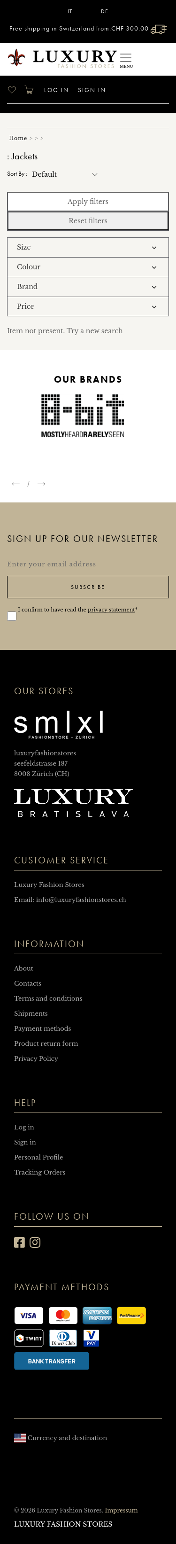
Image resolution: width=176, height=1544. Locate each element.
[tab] (88, 247)
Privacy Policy (36, 1059)
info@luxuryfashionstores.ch (81, 900)
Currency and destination (60, 1438)
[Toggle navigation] (126, 59)
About (23, 968)
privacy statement (111, 609)
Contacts (27, 984)
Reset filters (88, 221)
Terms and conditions (48, 999)
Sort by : (17, 174)
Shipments (31, 1014)
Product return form (46, 1044)
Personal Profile (38, 1157)
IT (70, 11)
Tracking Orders (39, 1172)
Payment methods (42, 1029)
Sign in (92, 90)
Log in (55, 90)
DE (104, 11)
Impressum (121, 1510)
